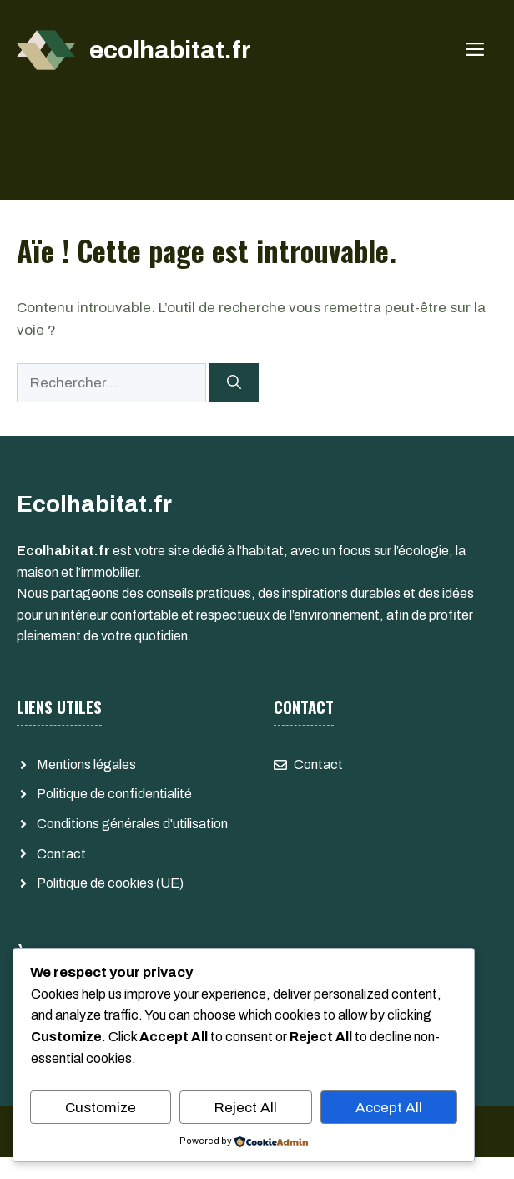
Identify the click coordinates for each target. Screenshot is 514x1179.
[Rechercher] (234, 383)
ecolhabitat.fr (170, 50)
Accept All (388, 1108)
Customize (100, 1108)
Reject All (245, 1108)
